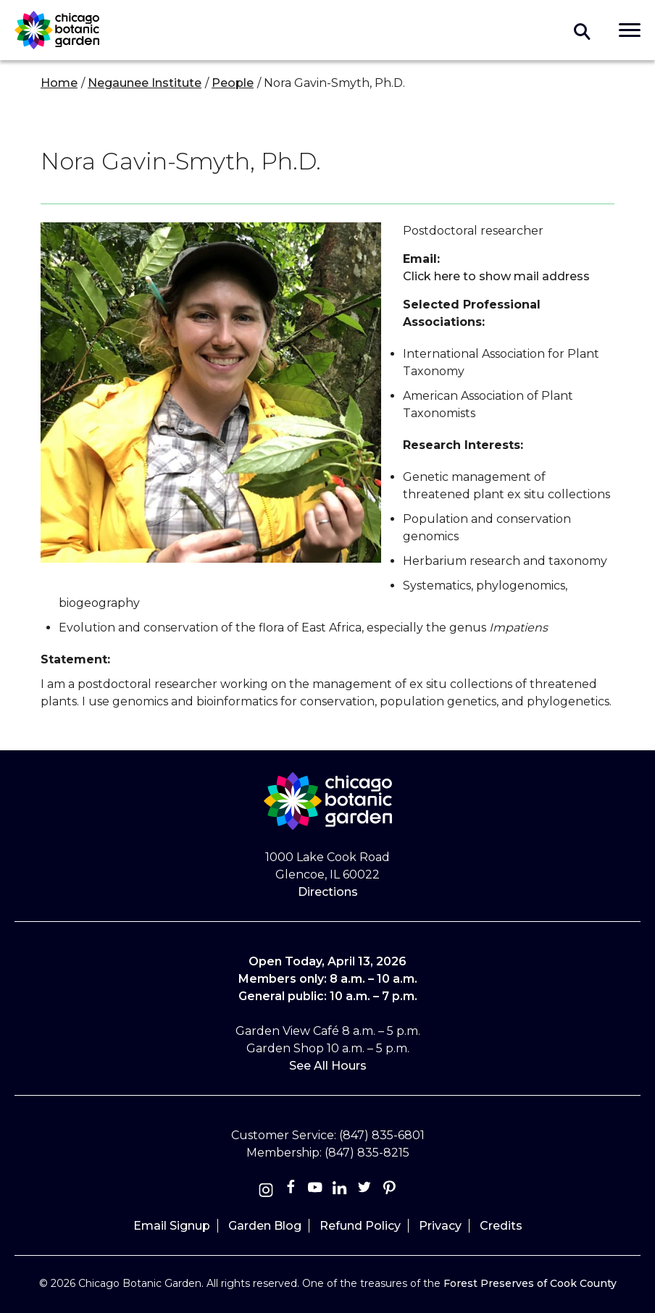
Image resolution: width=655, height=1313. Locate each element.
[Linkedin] (340, 1190)
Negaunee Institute (144, 83)
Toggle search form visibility (582, 30)
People (233, 83)
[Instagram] (266, 1190)
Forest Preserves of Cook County (530, 1283)
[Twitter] (366, 1190)
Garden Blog (264, 1226)
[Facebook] (292, 1190)
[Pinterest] (389, 1190)
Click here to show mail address (496, 276)
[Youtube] (315, 1190)
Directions (328, 892)
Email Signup (171, 1226)
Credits (501, 1226)
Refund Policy (360, 1226)
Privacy (440, 1226)
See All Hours (328, 1066)
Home (59, 83)
